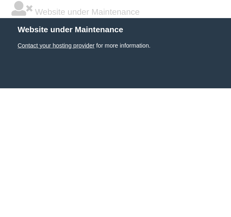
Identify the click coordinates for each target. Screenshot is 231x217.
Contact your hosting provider (55, 45)
